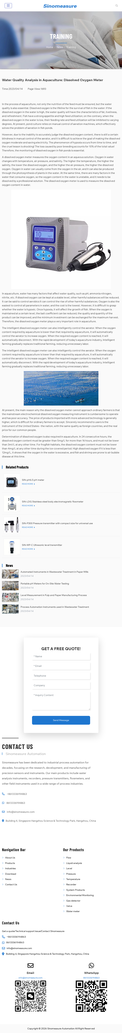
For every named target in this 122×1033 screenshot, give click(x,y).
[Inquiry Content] (61, 701)
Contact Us (11, 884)
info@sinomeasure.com (21, 811)
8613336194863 (15, 802)
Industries (10, 868)
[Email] (61, 666)
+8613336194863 (17, 794)
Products (10, 863)
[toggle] (8, 5)
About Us (10, 857)
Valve (69, 905)
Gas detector (73, 900)
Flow (68, 857)
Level (69, 868)
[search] (116, 5)
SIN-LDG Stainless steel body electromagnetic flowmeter (52, 501)
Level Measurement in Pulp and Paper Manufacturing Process (54, 595)
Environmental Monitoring (80, 895)
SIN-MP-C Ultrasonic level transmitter (42, 544)
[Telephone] (61, 675)
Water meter (73, 911)
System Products (75, 889)
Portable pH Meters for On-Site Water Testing (45, 583)
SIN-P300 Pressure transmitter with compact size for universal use (57, 523)
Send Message (61, 720)
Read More (27, 484)
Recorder (71, 884)
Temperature (73, 879)
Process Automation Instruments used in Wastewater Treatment (55, 606)
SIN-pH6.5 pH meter (33, 479)
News (8, 879)
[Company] (61, 685)
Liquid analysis (74, 863)
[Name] (61, 656)
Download (10, 873)
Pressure (71, 873)
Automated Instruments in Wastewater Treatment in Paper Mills (54, 571)
